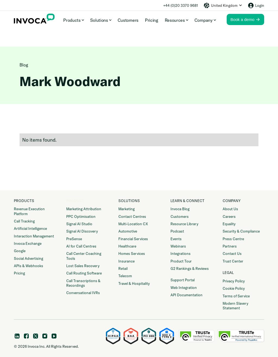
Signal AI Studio (79, 224)
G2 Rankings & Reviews (189, 268)
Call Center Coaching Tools (83, 255)
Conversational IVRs (83, 293)
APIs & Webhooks (28, 266)
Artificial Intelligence (30, 228)
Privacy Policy (234, 281)
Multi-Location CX (133, 224)
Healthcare (127, 246)
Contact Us (232, 253)
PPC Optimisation (81, 216)
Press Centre (233, 239)
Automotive (127, 231)
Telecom (125, 276)
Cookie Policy (234, 288)
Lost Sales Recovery (83, 266)
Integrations (180, 253)
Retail (123, 268)
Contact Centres (132, 216)
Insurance (126, 261)
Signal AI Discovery (82, 231)
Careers (229, 216)
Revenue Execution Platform (29, 211)
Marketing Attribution (83, 209)
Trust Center (233, 261)
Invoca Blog (179, 209)
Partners (230, 246)
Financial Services (133, 239)
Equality (229, 224)
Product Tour (181, 261)
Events (176, 239)
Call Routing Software (84, 273)
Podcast (177, 231)
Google (20, 251)
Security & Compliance (241, 231)
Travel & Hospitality (134, 283)
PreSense (74, 239)
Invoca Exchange (28, 243)
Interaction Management (34, 236)
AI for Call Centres (81, 246)
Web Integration (183, 287)
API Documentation (186, 295)
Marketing (126, 209)
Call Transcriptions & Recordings (83, 283)
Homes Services (131, 253)
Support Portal (182, 280)
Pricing (151, 20)
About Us (230, 209)
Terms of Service (236, 296)
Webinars (178, 246)
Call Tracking (24, 221)
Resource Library (184, 224)
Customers (128, 20)
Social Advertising (28, 258)
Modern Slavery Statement (235, 305)
